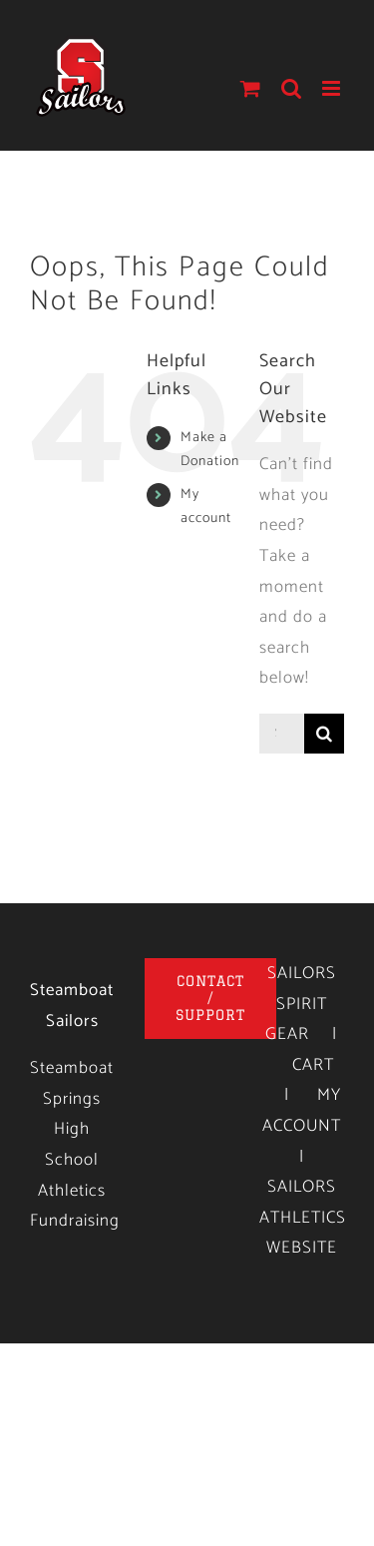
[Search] (324, 734)
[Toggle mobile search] (291, 88)
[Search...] (281, 734)
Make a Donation (210, 449)
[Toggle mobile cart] (250, 88)
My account (206, 506)
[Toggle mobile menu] (333, 88)
